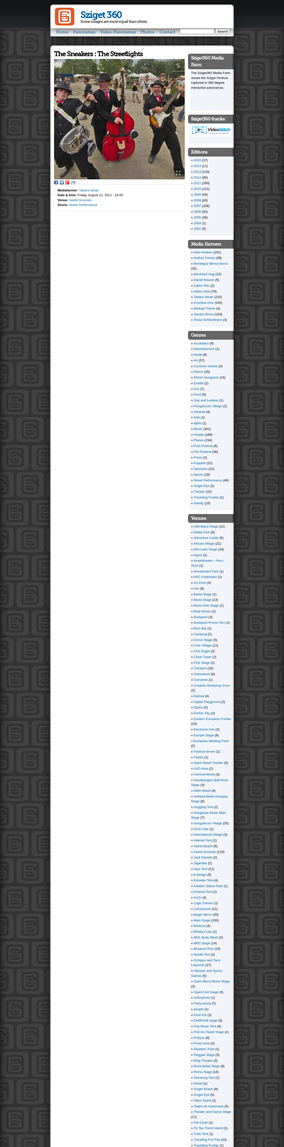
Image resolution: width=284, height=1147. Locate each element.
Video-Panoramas (118, 32)
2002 (197, 229)
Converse (201, 680)
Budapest (201, 617)
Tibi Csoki (201, 1122)
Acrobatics (201, 343)
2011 (197, 183)
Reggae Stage (204, 1055)
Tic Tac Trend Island (208, 1128)
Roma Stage (203, 1072)
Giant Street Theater (208, 763)
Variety (199, 503)
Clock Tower (203, 657)
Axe (196, 588)
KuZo (198, 897)
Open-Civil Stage (206, 992)
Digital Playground (207, 702)
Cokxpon (200, 668)
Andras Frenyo (204, 258)
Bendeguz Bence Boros (211, 263)
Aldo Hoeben (203, 252)
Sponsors (201, 469)
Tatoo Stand (202, 1100)
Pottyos (199, 1038)
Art (196, 360)
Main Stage (202, 920)
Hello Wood (202, 791)
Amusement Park (206, 571)
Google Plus (67, 182)
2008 (197, 200)
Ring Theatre (203, 1060)
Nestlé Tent (202, 954)
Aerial (198, 354)
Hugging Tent (203, 807)
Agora (198, 555)
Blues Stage (202, 600)
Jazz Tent (201, 869)
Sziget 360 (100, 15)
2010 (197, 189)
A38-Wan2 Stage (206, 526)
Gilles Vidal (202, 291)
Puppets (200, 463)
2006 (197, 211)
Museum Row (204, 949)
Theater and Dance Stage (212, 1112)
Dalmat (199, 696)
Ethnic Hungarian (206, 377)
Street (198, 1083)
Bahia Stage (203, 594)
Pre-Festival (202, 452)
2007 (197, 206)
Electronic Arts (204, 729)
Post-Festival (203, 446)
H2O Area (201, 768)
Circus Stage (203, 640)
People (199, 435)
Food (197, 394)
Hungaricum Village (208, 406)
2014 (197, 166)
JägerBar (200, 863)
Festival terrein (204, 751)
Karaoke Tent (203, 880)
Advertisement (204, 349)
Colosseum (202, 674)
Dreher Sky (202, 713)
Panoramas (84, 32)
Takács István (89, 190)
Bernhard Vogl (204, 274)
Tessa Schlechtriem (208, 320)
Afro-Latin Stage (205, 549)
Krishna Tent (203, 892)
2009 (197, 194)
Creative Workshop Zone (212, 685)
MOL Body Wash (206, 937)
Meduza (199, 926)
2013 (197, 172)
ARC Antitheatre (205, 577)
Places (199, 440)
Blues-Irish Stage (206, 605)
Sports (198, 474)
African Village (204, 543)
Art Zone (200, 583)
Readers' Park (204, 1049)
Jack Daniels (203, 857)
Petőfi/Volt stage (205, 1020)
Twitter (62, 182)
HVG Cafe (201, 829)
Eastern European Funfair (212, 719)
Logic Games (203, 903)
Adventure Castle (206, 538)
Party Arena (202, 1003)
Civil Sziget (202, 651)
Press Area (202, 1043)
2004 (197, 223)
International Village (208, 834)
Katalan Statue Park (208, 886)
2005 (197, 217)
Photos (148, 32)
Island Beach (203, 846)
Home (62, 32)
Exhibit (199, 383)
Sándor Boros (204, 314)
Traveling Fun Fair (207, 1139)
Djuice (198, 707)
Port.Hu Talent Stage (209, 1032)
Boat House (202, 611)
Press (198, 457)
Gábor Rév (202, 286)
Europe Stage (204, 735)
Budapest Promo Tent (209, 622)
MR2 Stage (202, 943)
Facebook (56, 182)
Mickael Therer (204, 308)
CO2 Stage (202, 663)
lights (197, 423)
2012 (197, 177)
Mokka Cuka (203, 932)
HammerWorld (204, 774)
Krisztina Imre (204, 303)
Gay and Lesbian (206, 400)
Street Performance (83, 205)
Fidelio (198, 757)
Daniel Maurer (204, 280)
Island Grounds (80, 200)
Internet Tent (203, 840)
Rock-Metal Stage (207, 1066)
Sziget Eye (201, 486)
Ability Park (202, 532)
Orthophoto (202, 997)
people (199, 1009)
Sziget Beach (203, 1089)
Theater (199, 491)
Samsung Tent (204, 1078)
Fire (196, 389)
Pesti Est (200, 1015)
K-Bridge (200, 875)
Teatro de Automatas (209, 1106)
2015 (197, 160)
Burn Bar (200, 628)
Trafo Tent (201, 1134)
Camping (200, 634)
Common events (206, 366)
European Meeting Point (211, 741)
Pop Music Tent (205, 1026)
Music (198, 429)
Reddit (73, 182)
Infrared (199, 412)
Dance (198, 372)
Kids (197, 417)
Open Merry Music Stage (212, 981)
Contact (167, 32)
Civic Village (203, 645)
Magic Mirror (203, 914)
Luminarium (202, 909)
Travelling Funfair (206, 497)
